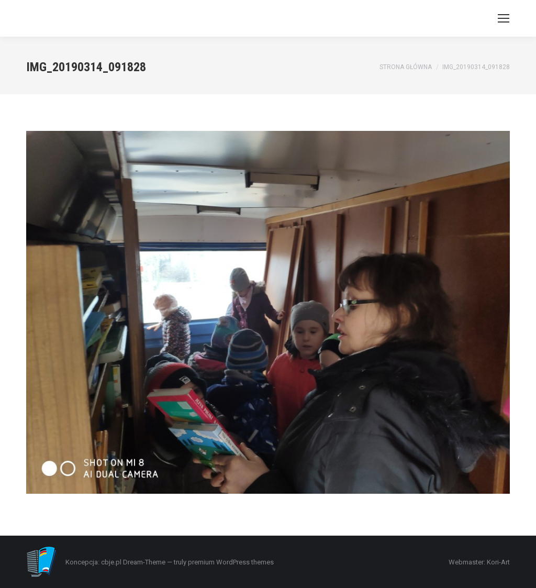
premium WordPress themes (231, 562)
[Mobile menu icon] (503, 18)
